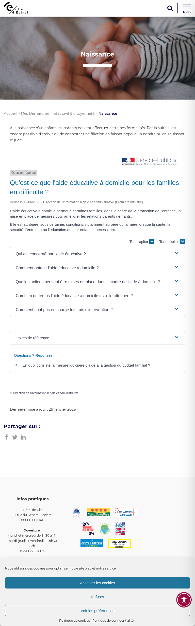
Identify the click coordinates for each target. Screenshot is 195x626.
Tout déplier (172, 241)
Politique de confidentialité (113, 620)
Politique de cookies (74, 620)
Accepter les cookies (97, 583)
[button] (97, 254)
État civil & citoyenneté (74, 113)
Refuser (97, 597)
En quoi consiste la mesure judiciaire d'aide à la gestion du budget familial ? (86, 365)
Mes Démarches (35, 113)
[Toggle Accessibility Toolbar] (184, 600)
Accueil (10, 113)
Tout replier (141, 241)
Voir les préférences (98, 611)
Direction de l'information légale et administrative (45, 393)
